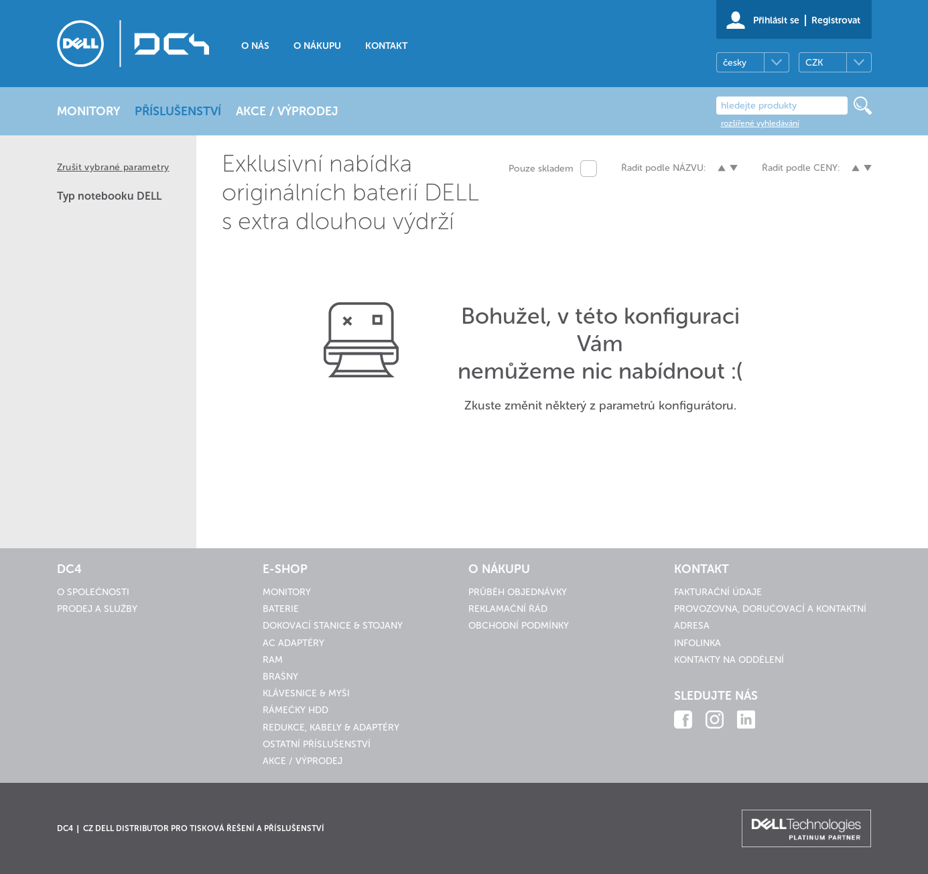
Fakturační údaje (718, 592)
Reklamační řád (507, 609)
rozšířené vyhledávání (760, 123)
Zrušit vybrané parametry (113, 167)
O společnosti (93, 592)
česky (734, 62)
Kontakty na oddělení (729, 660)
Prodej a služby (97, 609)
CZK (814, 62)
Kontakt (386, 46)
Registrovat (835, 20)
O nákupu (317, 46)
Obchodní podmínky (518, 625)
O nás (255, 46)
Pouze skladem (541, 168)
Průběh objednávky (517, 592)
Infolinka (697, 643)
